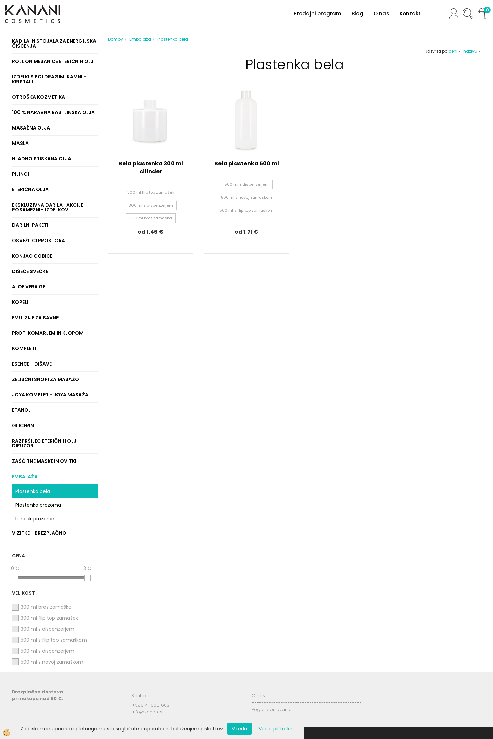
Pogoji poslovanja (272, 709)
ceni (454, 51)
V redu (239, 728)
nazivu (472, 51)
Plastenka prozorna (38, 505)
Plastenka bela (32, 491)
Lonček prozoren (34, 518)
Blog (357, 13)
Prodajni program (317, 13)
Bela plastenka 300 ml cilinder (150, 167)
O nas (381, 13)
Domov (115, 39)
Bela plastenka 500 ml (246, 164)
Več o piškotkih (276, 728)
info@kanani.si (147, 712)
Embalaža (140, 39)
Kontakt (410, 13)
